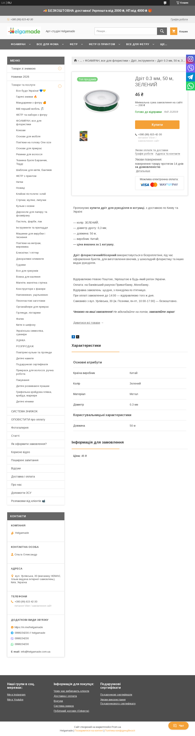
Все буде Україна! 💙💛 (31, 90)
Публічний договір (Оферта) (71, 710)
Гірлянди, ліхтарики (28, 312)
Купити (157, 124)
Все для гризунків (27, 270)
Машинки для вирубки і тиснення (30, 235)
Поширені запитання (24, 460)
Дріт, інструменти (142, 60)
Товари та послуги (23, 84)
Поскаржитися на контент (89, 730)
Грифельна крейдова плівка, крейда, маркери (34, 393)
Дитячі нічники (25, 401)
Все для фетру (137, 44)
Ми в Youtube (15, 699)
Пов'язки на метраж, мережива (28, 245)
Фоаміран (18, 44)
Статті (15, 435)
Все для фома (47, 44)
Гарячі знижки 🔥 (26, 96)
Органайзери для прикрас (32, 306)
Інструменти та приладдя (32, 227)
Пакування (22, 380)
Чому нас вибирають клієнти (71, 691)
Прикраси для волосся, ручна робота (35, 372)
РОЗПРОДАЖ (25, 346)
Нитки (19, 181)
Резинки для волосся (29, 154)
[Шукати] (162, 31)
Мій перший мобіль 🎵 (30, 108)
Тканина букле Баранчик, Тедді (31, 162)
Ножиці (20, 187)
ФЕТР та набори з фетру (31, 114)
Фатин (20, 318)
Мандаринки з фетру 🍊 (31, 102)
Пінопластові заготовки (30, 300)
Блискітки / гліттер (27, 252)
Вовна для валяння (28, 276)
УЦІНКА (20, 340)
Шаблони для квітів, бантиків (34, 170)
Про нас (16, 484)
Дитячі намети (25, 358)
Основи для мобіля (28, 136)
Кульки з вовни (25, 205)
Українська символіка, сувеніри (30, 332)
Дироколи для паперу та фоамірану (31, 213)
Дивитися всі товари (86, 322)
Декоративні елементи (30, 258)
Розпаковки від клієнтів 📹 (28, 501)
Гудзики (21, 264)
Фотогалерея (19, 427)
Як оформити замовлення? (29, 443)
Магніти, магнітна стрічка (31, 282)
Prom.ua (116, 727)
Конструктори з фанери (30, 288)
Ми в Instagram (16, 694)
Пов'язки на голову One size (33, 142)
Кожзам (20, 130)
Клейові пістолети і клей (31, 193)
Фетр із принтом (102, 44)
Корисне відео (20, 452)
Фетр (74, 44)
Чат (178, 725)
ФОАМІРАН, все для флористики (106, 60)
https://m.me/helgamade (29, 627)
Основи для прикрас (29, 148)
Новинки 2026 (20, 76)
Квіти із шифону (26, 324)
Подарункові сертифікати (32, 364)
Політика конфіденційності (120, 730)
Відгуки (16, 468)
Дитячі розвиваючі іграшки (32, 385)
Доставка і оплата (23, 476)
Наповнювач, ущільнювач (32, 294)
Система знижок (64, 705)
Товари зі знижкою (23, 68)
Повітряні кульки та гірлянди (34, 352)
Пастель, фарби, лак (29, 221)
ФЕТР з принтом (26, 175)
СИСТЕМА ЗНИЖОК (24, 411)
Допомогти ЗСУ (21, 492)
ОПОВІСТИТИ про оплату (28, 419)
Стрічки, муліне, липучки (31, 200)
